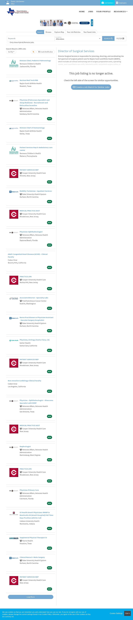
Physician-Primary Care (29, 490)
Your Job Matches (73, 32)
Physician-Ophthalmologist (31, 232)
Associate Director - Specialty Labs (34, 298)
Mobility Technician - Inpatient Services (36, 191)
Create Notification (45, 52)
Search (40, 32)
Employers (121, 2)
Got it (127, 613)
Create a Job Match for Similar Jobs (91, 87)
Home (82, 11)
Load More (31, 597)
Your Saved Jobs (90, 32)
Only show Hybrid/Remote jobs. (22, 42)
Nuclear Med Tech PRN (29, 80)
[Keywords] (31, 38)
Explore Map (59, 32)
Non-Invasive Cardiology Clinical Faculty (24, 380)
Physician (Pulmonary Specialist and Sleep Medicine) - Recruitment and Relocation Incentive (34, 102)
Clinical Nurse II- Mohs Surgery (32, 557)
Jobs (90, 11)
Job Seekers (107, 2)
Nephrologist (25, 446)
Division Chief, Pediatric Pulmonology (35, 60)
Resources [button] (120, 11)
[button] (120, 38)
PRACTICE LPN (26, 276)
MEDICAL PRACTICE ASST (30, 211)
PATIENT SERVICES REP (29, 170)
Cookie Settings (116, 613)
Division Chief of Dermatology (32, 128)
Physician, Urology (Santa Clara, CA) (35, 340)
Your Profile (103, 11)
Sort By (10, 52)
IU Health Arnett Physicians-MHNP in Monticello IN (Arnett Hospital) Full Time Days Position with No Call (36, 515)
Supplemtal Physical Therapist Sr (33, 537)
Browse (48, 32)
